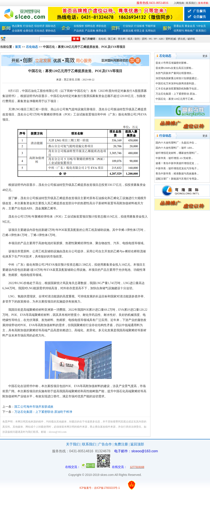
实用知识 (150, 30)
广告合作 (105, 444)
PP (155, 38)
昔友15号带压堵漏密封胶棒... (172, 62)
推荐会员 (101, 30)
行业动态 (28, 25)
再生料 (122, 38)
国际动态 (50, 25)
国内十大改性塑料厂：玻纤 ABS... (175, 147)
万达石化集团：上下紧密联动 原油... (176, 93)
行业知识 (128, 25)
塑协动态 (50, 30)
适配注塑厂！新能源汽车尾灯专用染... (177, 178)
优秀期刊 (179, 30)
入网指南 (179, 3)
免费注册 (121, 444)
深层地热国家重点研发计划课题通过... (177, 78)
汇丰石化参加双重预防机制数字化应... (177, 88)
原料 (144, 38)
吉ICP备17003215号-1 (107, 487)
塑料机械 (171, 38)
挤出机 (182, 38)
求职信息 (101, 25)
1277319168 (137, 467)
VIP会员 (201, 25)
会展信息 (28, 30)
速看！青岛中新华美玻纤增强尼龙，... (177, 163)
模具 (130, 38)
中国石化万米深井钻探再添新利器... (176, 83)
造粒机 (102, 38)
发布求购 (203, 3)
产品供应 (79, 30)
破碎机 (191, 38)
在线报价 (79, 25)
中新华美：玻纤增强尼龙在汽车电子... (177, 168)
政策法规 (128, 30)
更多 (205, 55)
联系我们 (191, 3)
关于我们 (73, 444)
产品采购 (90, 30)
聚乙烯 (112, 38)
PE (150, 38)
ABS (161, 38)
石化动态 (39, 30)
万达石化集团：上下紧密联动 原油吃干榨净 (43, 411)
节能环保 (150, 25)
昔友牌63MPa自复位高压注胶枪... (174, 68)
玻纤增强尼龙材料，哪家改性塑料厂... (177, 152)
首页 (18, 46)
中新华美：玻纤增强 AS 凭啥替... (174, 158)
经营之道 (139, 30)
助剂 (137, 38)
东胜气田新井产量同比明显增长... (175, 73)
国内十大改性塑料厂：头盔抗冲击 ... (176, 142)
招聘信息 (90, 25)
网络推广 (190, 30)
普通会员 (179, 25)
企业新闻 (17, 30)
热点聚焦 (17, 25)
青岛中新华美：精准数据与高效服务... (177, 173)
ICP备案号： (87, 487)
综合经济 (39, 25)
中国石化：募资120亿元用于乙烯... (175, 98)
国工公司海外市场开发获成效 (33, 406)
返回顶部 (137, 444)
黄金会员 (190, 25)
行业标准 (139, 25)
